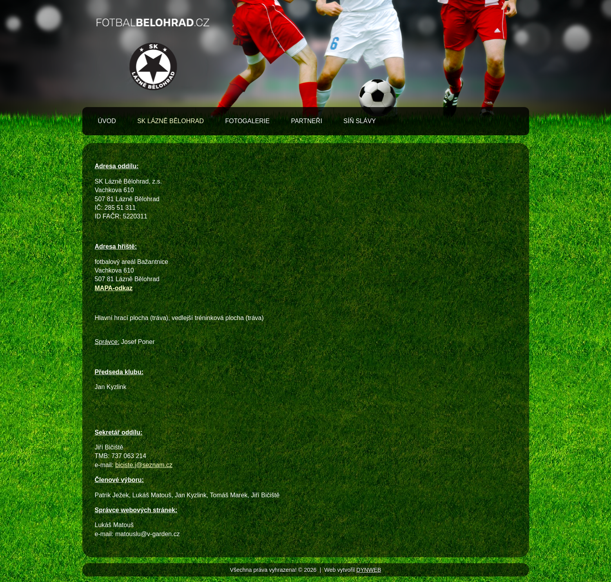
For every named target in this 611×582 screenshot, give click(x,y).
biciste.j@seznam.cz (143, 465)
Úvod (107, 121)
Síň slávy (359, 121)
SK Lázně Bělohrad (170, 121)
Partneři (306, 121)
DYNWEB (368, 570)
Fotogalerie (247, 121)
